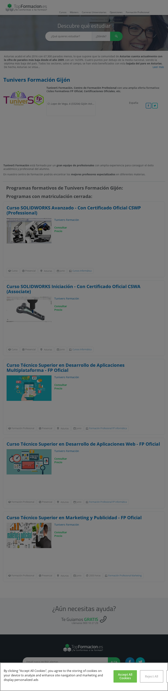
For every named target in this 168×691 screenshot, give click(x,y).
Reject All (151, 676)
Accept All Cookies (125, 676)
